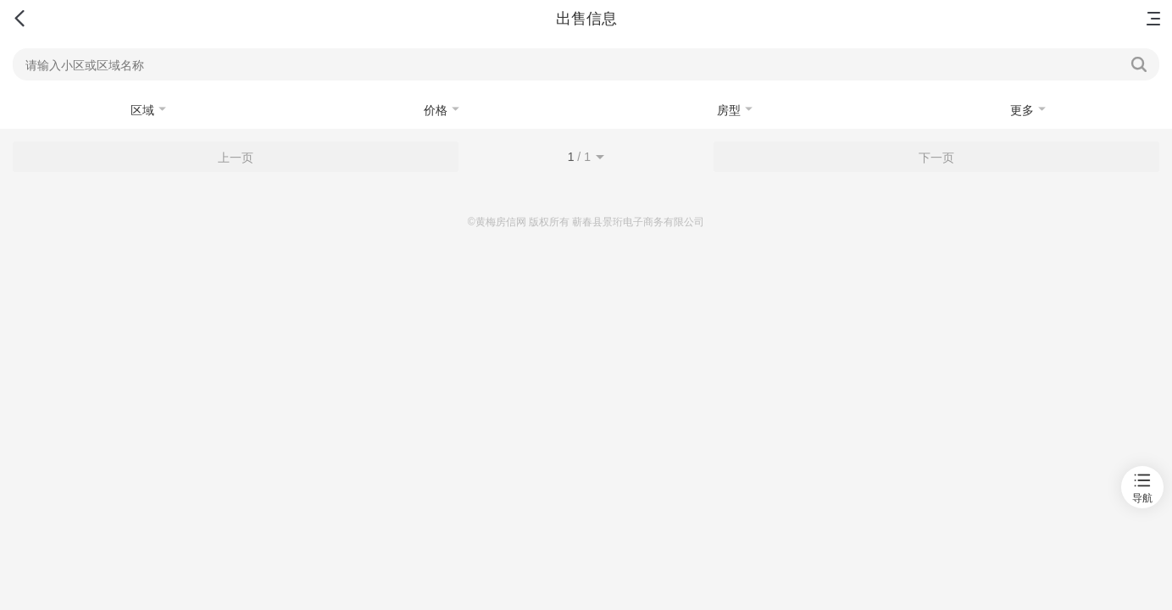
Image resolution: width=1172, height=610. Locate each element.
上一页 (235, 157)
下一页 (936, 157)
